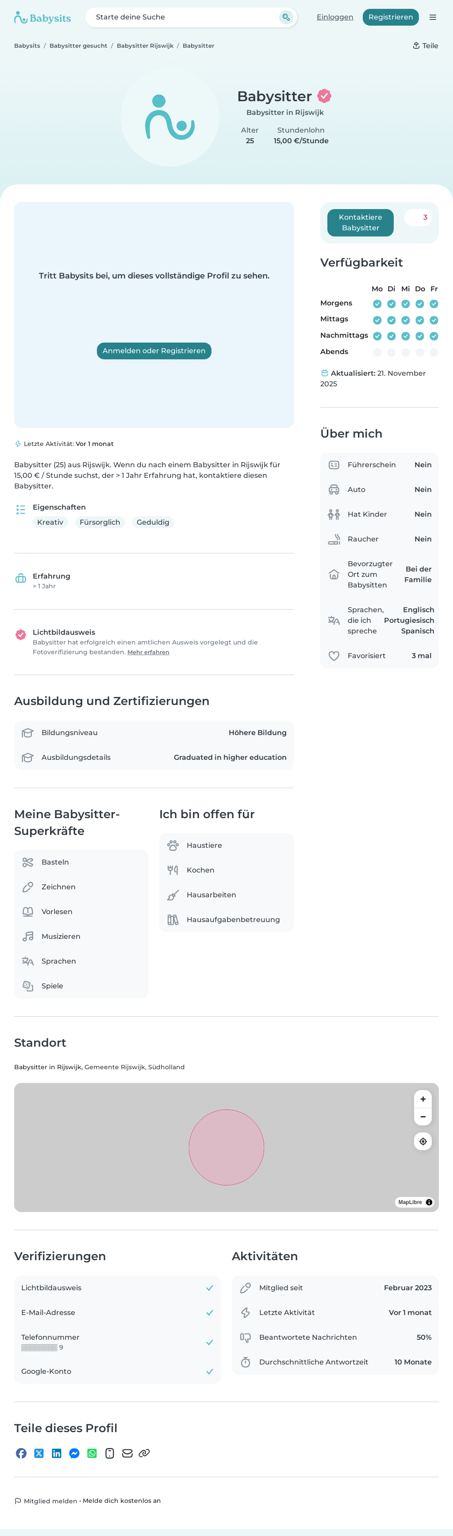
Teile (425, 46)
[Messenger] (74, 1453)
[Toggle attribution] (429, 1202)
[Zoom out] (423, 1117)
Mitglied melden (45, 1501)
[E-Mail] (127, 1453)
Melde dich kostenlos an (122, 1501)
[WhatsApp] (92, 1453)
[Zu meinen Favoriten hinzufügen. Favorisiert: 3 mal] (418, 217)
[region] (226, 1147)
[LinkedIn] (57, 1453)
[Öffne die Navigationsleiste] (432, 17)
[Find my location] (423, 1142)
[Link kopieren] (144, 1453)
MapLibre (410, 1203)
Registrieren (391, 17)
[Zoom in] (423, 1099)
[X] (39, 1453)
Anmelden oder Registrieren (154, 351)
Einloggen (335, 17)
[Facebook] (21, 1453)
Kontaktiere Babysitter (360, 222)
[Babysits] (42, 17)
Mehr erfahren (148, 652)
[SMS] (110, 1453)
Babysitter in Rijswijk (285, 112)
